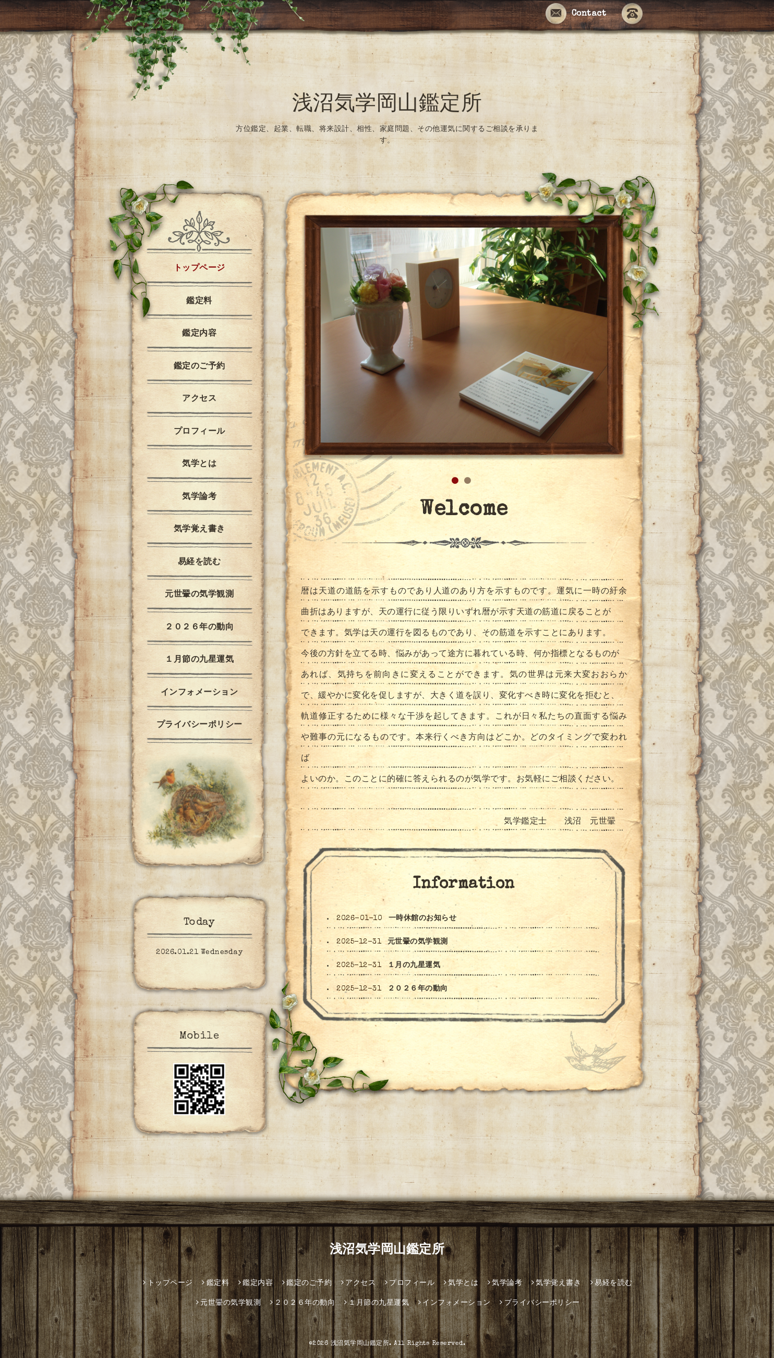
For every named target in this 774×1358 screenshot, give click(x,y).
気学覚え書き (199, 530)
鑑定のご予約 (199, 367)
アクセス (199, 399)
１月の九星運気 (414, 965)
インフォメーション (199, 693)
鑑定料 (199, 301)
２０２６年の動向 (418, 989)
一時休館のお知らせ (423, 918)
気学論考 (199, 497)
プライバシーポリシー (199, 725)
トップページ (199, 269)
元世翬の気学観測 (418, 942)
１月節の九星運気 (199, 660)
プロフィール (199, 432)
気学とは (199, 464)
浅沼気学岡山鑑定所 (387, 105)
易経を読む (199, 562)
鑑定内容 (199, 334)
